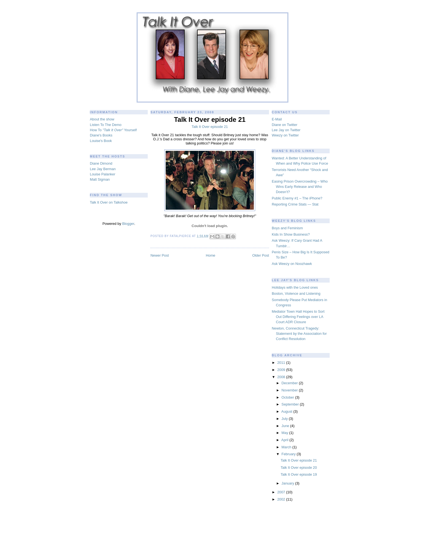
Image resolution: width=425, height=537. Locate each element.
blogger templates (212, 531)
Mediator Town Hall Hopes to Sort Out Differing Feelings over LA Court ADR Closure (298, 316)
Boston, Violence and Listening (296, 293)
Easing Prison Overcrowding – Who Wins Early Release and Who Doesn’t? (300, 186)
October (288, 397)
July (285, 419)
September (290, 404)
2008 (281, 377)
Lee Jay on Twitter (286, 130)
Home (210, 255)
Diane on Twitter (284, 125)
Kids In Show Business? (291, 234)
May (285, 433)
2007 (281, 492)
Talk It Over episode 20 (299, 467)
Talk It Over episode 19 (299, 474)
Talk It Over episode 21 (299, 460)
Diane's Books (101, 135)
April (285, 440)
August (287, 411)
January (288, 483)
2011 (281, 362)
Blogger (128, 224)
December (290, 383)
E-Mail (277, 119)
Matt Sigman (100, 179)
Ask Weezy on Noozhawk (292, 264)
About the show (102, 119)
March (286, 447)
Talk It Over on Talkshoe (109, 202)
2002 (281, 499)
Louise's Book (101, 141)
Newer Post (159, 255)
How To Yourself (113, 130)
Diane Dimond (101, 163)
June (285, 426)
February (289, 454)
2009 (281, 370)
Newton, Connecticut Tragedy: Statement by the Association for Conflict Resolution (299, 333)
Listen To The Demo (106, 125)
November (290, 390)
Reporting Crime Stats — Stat (295, 204)
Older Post (260, 255)
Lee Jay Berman (103, 169)
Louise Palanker (102, 174)
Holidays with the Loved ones (295, 287)
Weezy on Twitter (285, 135)
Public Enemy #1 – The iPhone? (297, 198)
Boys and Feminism (287, 228)
